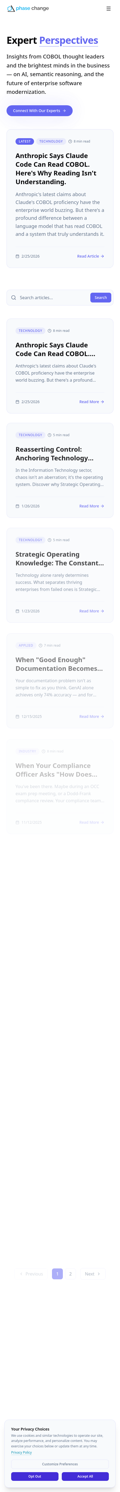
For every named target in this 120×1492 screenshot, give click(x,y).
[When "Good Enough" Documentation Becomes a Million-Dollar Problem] (60, 684)
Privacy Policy (21, 1452)
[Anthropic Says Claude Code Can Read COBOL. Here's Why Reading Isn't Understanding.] (60, 198)
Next (93, 1278)
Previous (31, 1278)
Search (101, 297)
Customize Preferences (60, 1464)
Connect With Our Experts (39, 110)
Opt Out (34, 1476)
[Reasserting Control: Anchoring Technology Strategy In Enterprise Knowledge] (60, 473)
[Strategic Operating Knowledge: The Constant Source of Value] (60, 578)
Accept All (85, 1476)
